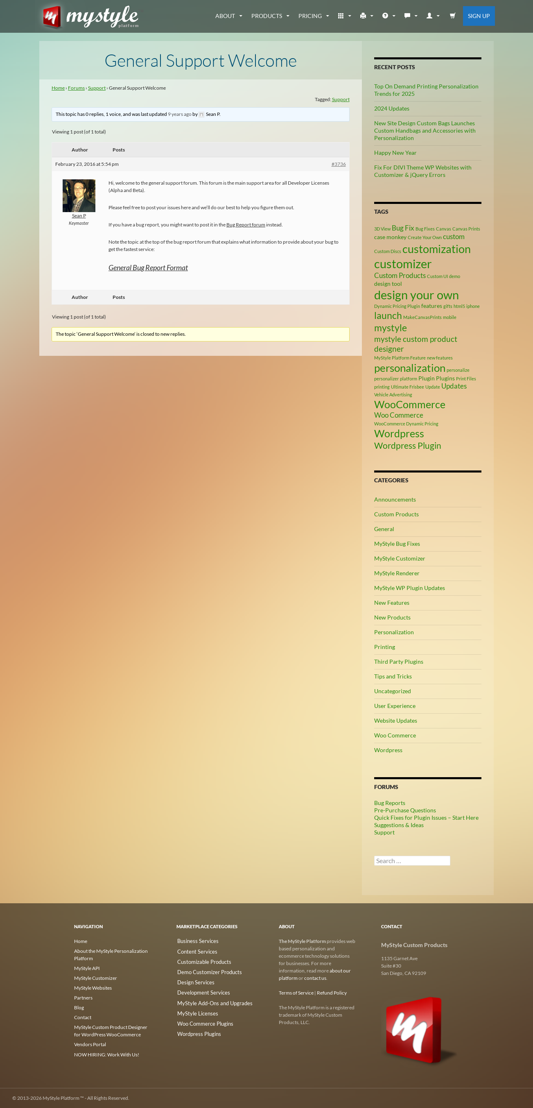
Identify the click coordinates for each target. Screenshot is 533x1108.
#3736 (339, 164)
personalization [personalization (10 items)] (409, 368)
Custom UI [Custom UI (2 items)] (437, 276)
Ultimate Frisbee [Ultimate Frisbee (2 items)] (407, 386)
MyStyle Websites (93, 988)
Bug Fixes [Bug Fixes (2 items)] (425, 228)
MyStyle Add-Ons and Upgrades (210, 1000)
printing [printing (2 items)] (382, 386)
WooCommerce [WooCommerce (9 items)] (409, 404)
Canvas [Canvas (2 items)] (443, 228)
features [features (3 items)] (431, 305)
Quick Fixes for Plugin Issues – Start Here (426, 817)
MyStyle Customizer (399, 558)
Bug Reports (389, 802)
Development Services (200, 990)
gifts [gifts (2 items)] (447, 306)
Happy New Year (395, 152)
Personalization (394, 632)
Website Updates (395, 720)
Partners (83, 998)
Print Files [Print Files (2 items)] (466, 378)
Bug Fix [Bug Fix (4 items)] (403, 228)
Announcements (395, 499)
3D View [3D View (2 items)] (382, 228)
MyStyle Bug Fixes (397, 543)
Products (266, 15)
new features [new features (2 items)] (440, 357)
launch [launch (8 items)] (388, 315)
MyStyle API (87, 968)
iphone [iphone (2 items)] (473, 306)
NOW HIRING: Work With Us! (106, 1054)
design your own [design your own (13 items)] (416, 295)
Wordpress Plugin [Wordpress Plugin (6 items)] (407, 445)
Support (97, 88)
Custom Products (396, 514)
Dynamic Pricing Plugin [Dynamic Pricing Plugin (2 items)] (397, 306)
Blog (79, 1007)
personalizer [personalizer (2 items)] (386, 378)
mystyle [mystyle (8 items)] (390, 327)
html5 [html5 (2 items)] (459, 306)
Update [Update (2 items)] (432, 386)
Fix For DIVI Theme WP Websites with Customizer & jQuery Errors (423, 171)
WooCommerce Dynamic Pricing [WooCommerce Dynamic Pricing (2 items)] (406, 423)
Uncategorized (392, 690)
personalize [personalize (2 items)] (458, 370)
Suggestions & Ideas (399, 824)
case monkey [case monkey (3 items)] (390, 236)
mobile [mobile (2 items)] (449, 317)
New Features (391, 602)
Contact (82, 1017)
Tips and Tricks (393, 676)
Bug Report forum (245, 225)
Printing (384, 646)
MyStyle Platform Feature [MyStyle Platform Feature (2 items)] (400, 357)
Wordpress (388, 749)
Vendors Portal (90, 1044)
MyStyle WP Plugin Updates (409, 587)
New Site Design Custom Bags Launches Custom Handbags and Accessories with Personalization (425, 130)
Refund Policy (332, 993)
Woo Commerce (395, 735)
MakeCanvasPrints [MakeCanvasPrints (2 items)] (422, 317)
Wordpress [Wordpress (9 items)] (399, 433)
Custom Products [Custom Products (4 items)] (400, 275)
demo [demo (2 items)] (454, 276)
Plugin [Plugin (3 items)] (426, 378)
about (225, 15)
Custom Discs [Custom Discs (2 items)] (387, 251)
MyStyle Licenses (194, 1010)
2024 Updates (391, 108)
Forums (76, 88)
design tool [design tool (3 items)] (388, 283)
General (384, 528)
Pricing (310, 15)
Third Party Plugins (398, 661)
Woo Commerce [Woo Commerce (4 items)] (398, 415)
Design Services (193, 980)
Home (58, 88)
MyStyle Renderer (397, 573)
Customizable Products (201, 961)
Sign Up (479, 15)
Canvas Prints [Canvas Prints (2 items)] (466, 228)
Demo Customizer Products (206, 971)
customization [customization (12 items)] (436, 249)
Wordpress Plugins (196, 1030)
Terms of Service (296, 993)
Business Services (195, 941)
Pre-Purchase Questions (405, 810)
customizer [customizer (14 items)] (403, 263)
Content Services (194, 951)
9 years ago (180, 114)
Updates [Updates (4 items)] (454, 386)
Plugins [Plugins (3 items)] (445, 378)
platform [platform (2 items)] (408, 378)
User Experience (395, 705)
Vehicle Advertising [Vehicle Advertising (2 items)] (393, 394)
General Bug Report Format (148, 267)
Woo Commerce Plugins (202, 1020)
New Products (392, 617)
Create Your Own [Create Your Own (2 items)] (425, 237)
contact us (315, 978)
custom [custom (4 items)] (454, 237)
